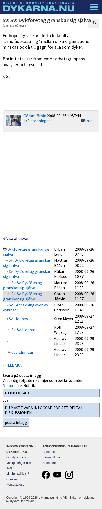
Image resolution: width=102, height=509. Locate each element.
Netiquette (12, 385)
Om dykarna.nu (16, 457)
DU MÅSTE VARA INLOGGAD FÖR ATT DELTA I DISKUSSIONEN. (51, 410)
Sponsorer (50, 463)
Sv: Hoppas (18, 318)
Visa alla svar (17, 238)
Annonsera (50, 452)
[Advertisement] (51, 183)
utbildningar (22, 352)
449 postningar (36, 120)
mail (91, 120)
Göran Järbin (34, 115)
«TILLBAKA (12, 365)
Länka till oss (51, 457)
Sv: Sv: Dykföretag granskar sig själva (22, 285)
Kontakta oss (15, 484)
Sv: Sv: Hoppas (23, 329)
